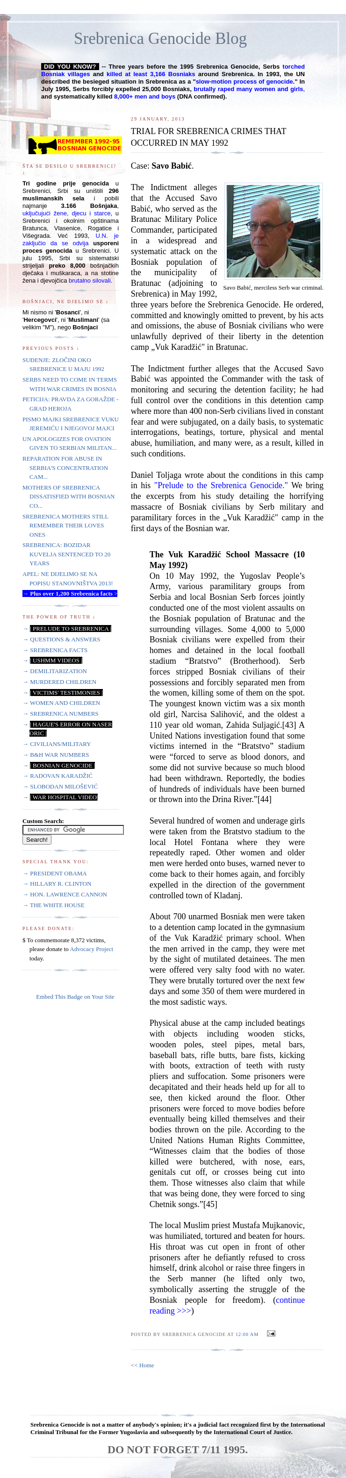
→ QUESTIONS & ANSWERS (61, 639)
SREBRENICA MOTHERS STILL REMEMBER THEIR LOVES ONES (65, 525)
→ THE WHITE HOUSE (53, 905)
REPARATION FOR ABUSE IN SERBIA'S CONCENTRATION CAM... (65, 467)
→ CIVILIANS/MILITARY (56, 743)
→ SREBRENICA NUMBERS (60, 713)
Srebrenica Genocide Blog (160, 38)
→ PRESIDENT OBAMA (54, 873)
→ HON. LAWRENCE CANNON (64, 894)
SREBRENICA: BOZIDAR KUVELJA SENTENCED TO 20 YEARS (66, 554)
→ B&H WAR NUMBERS (55, 754)
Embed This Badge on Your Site (75, 996)
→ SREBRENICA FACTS (54, 650)
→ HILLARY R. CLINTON (56, 883)
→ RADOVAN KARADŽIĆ (57, 775)
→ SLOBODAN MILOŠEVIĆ (60, 786)
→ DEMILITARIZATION (54, 671)
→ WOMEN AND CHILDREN (61, 702)
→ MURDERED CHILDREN (59, 681)
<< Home (142, 1365)
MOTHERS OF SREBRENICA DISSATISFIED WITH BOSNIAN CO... (68, 496)
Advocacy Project (91, 948)
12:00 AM (247, 1334)
